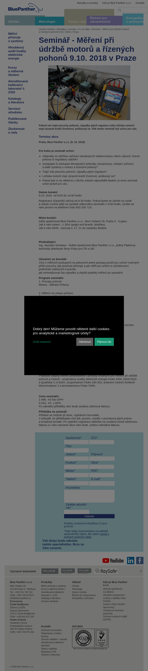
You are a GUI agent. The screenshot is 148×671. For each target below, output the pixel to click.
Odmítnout (85, 341)
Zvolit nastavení (42, 341)
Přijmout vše (104, 341)
